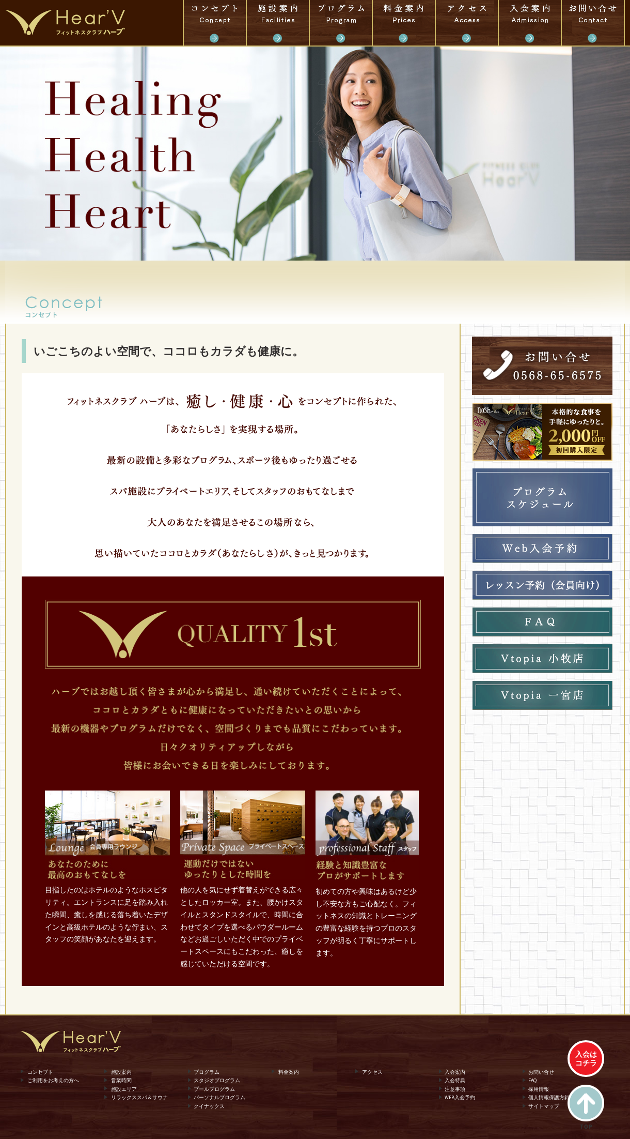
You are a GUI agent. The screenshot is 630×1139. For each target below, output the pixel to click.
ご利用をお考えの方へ (53, 1080)
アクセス (467, 22)
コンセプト (215, 22)
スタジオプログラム (217, 1080)
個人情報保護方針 (549, 1097)
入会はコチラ (586, 1059)
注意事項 (455, 1088)
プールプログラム (214, 1088)
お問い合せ (593, 22)
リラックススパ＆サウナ (139, 1097)
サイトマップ (543, 1106)
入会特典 (455, 1080)
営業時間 (121, 1080)
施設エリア (124, 1088)
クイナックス (209, 1106)
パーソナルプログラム (219, 1097)
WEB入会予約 (460, 1097)
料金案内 (404, 22)
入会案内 (530, 22)
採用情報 (538, 1088)
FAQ (532, 1080)
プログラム (341, 22)
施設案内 (278, 22)
